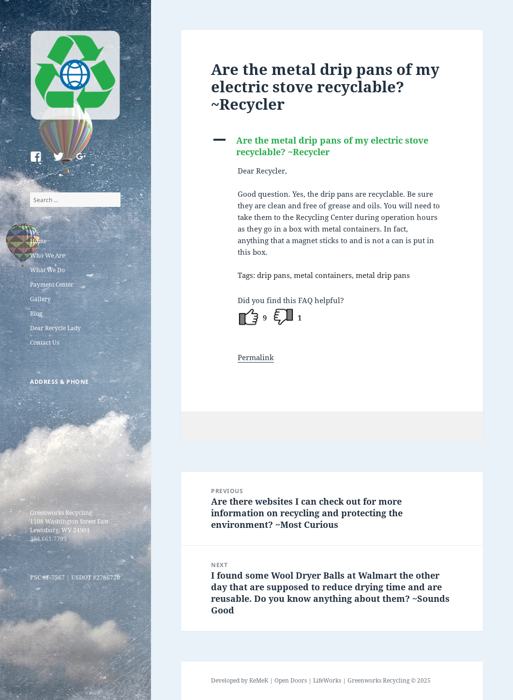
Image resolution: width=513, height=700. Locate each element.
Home (38, 241)
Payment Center (52, 284)
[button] (332, 146)
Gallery (40, 299)
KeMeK (258, 680)
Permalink (256, 357)
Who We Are (47, 255)
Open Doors (290, 680)
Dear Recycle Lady (55, 328)
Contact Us (44, 342)
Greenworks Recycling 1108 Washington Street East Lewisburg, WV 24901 (69, 521)
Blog (36, 313)
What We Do (47, 270)
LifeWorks (327, 680)
